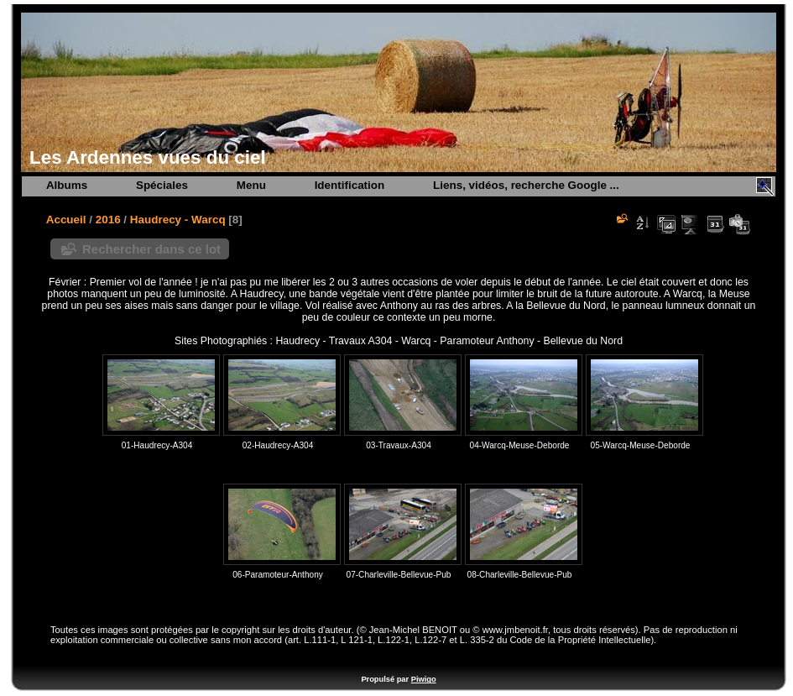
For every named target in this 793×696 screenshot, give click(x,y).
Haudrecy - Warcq (178, 219)
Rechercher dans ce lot (151, 249)
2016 (108, 219)
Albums (66, 185)
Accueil (66, 219)
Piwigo (423, 679)
